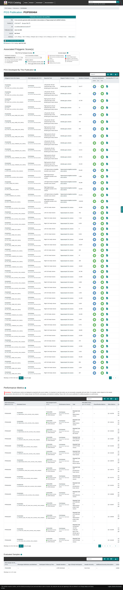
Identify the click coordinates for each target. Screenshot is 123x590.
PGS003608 (8, 200)
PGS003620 (8, 265)
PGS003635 (8, 345)
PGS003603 (8, 169)
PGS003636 (8, 350)
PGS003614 (8, 233)
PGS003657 (20, 412)
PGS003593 (8, 99)
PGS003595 (8, 114)
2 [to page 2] (102, 546)
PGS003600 (8, 149)
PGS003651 (20, 430)
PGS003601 (8, 156)
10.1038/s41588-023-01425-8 (22, 26)
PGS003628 (8, 308)
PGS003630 (8, 318)
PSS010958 (49, 412)
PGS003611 (8, 217)
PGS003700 (20, 484)
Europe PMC (25, 23)
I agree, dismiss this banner (115, 586)
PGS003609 (8, 206)
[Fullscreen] (108, 74)
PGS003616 (8, 244)
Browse (31, 2)
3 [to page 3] (115, 377)
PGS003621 (8, 270)
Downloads (39, 2)
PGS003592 (8, 92)
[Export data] (116, 74)
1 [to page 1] (110, 377)
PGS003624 (8, 286)
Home (25, 2)
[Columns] (112, 74)
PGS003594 (8, 106)
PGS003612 (8, 222)
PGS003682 (20, 516)
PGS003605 (8, 182)
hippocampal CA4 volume (66, 335)
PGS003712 (20, 452)
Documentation (49, 2)
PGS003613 (8, 228)
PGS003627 (8, 302)
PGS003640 (8, 372)
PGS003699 (20, 469)
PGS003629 (8, 313)
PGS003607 (8, 194)
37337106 (17, 23)
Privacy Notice (84, 586)
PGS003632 (8, 329)
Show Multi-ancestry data (35, 63)
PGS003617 (8, 249)
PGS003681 (20, 503)
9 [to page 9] (115, 546)
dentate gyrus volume (65, 86)
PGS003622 (8, 276)
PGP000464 (31, 85)
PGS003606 (8, 188)
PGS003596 (8, 121)
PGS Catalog (8, 8)
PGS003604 (8, 175)
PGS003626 (8, 297)
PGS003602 (8, 163)
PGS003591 (8, 85)
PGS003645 (20, 460)
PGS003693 (20, 493)
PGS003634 (8, 340)
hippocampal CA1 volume (66, 207)
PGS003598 (8, 135)
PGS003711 (20, 438)
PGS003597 (8, 128)
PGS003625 (8, 292)
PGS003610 (8, 212)
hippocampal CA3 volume (66, 271)
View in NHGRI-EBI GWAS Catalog (14, 41)
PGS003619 (8, 260)
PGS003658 (20, 421)
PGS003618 (8, 254)
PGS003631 (8, 324)
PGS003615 (8, 238)
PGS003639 (8, 366)
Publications (16, 8)
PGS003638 (8, 361)
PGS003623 (8, 281)
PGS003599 (8, 142)
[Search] (98, 74)
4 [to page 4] (107, 546)
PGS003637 (8, 356)
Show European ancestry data (35, 61)
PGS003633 (8, 334)
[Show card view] (104, 398)
